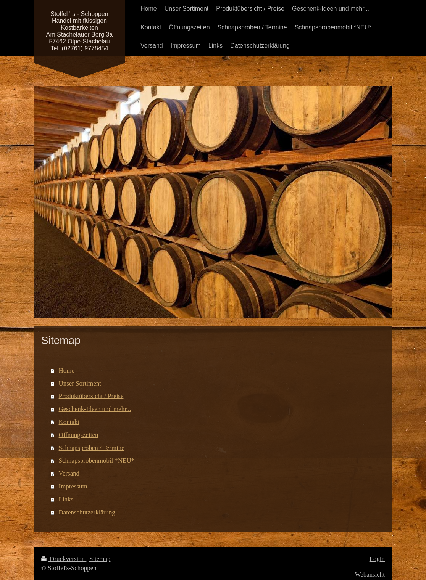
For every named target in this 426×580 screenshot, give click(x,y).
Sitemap (99, 558)
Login (377, 558)
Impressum (73, 486)
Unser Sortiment (80, 383)
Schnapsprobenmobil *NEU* (96, 460)
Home (66, 370)
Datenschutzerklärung (87, 512)
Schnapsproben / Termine (91, 447)
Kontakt (69, 422)
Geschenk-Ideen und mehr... (95, 409)
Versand (69, 473)
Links (66, 499)
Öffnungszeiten (78, 435)
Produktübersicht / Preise (91, 396)
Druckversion (63, 558)
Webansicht (370, 574)
